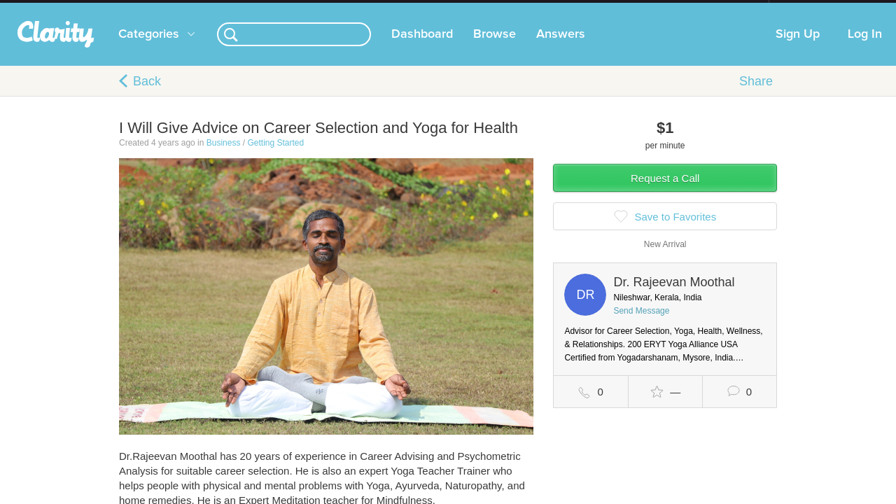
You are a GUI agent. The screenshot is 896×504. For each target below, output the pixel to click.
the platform (97, 8)
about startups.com (819, 9)
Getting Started (275, 157)
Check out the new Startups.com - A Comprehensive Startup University (616, 9)
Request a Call (665, 192)
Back (147, 95)
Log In (865, 48)
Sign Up (798, 48)
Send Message (641, 325)
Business (223, 157)
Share (756, 95)
